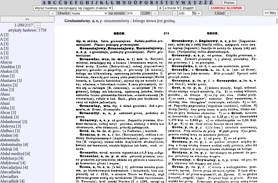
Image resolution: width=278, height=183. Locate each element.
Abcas (5, 111)
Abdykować (10, 161)
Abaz (4, 97)
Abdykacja (9, 157)
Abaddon (7, 65)
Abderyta (7, 125)
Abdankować (10, 120)
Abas (4, 88)
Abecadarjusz (11, 166)
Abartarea (8, 79)
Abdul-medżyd (12, 152)
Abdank (6, 116)
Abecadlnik (9, 180)
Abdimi (6, 134)
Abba (4, 106)
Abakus (6, 70)
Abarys (6, 84)
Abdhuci (7, 129)
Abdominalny (11, 143)
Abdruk (6, 148)
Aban (4, 74)
